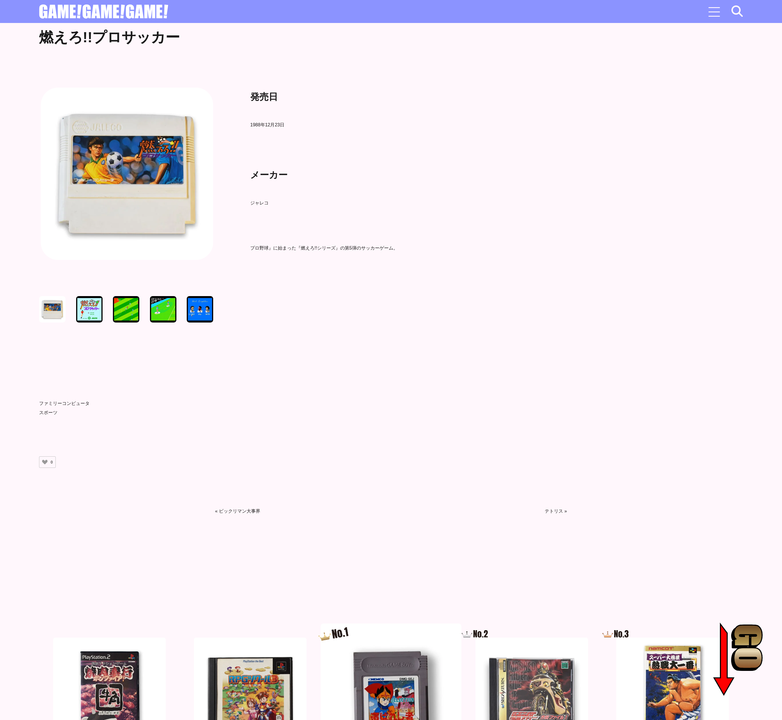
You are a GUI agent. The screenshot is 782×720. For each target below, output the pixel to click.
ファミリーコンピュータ (64, 403)
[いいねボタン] (45, 462)
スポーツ (48, 412)
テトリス (554, 511)
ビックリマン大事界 (239, 511)
